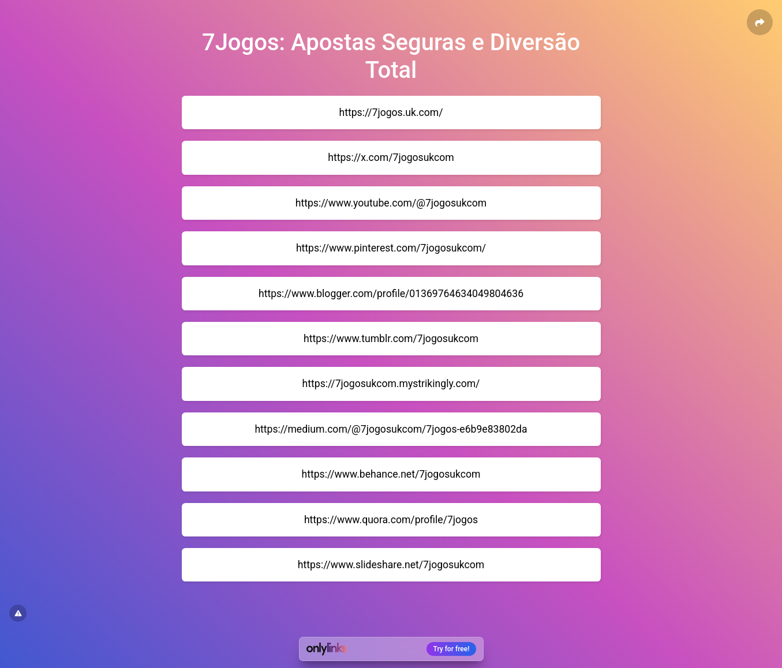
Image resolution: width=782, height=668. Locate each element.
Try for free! (451, 649)
